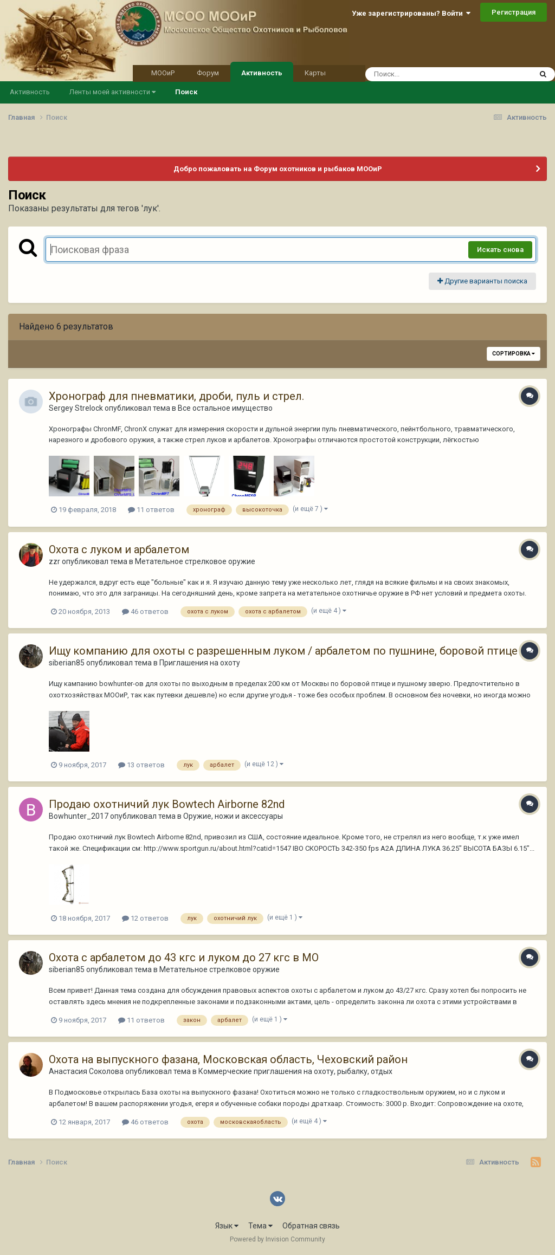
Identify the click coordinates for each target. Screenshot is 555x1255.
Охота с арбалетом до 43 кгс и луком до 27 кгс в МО (184, 957)
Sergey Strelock (76, 408)
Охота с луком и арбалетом (119, 549)
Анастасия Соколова (86, 1071)
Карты (315, 73)
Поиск (186, 92)
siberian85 (67, 662)
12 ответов (145, 918)
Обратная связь (311, 1225)
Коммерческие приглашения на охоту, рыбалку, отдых (295, 1071)
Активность (261, 72)
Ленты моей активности (112, 92)
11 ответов (151, 510)
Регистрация (513, 12)
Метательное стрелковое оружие (195, 561)
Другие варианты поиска (482, 281)
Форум (208, 73)
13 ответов (141, 765)
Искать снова (500, 249)
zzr (54, 561)
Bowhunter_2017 (78, 816)
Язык (226, 1225)
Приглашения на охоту (199, 662)
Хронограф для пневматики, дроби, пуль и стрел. (176, 396)
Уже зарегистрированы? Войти (411, 13)
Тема (260, 1225)
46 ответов (145, 611)
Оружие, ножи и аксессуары (233, 816)
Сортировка (513, 354)
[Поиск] (428, 74)
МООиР (163, 73)
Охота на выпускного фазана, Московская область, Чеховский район (228, 1059)
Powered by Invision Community (277, 1239)
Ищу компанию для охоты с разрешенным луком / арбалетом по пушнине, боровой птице (283, 650)
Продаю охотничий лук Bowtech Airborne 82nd (167, 804)
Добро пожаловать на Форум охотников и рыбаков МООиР (277, 169)
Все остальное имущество (225, 408)
